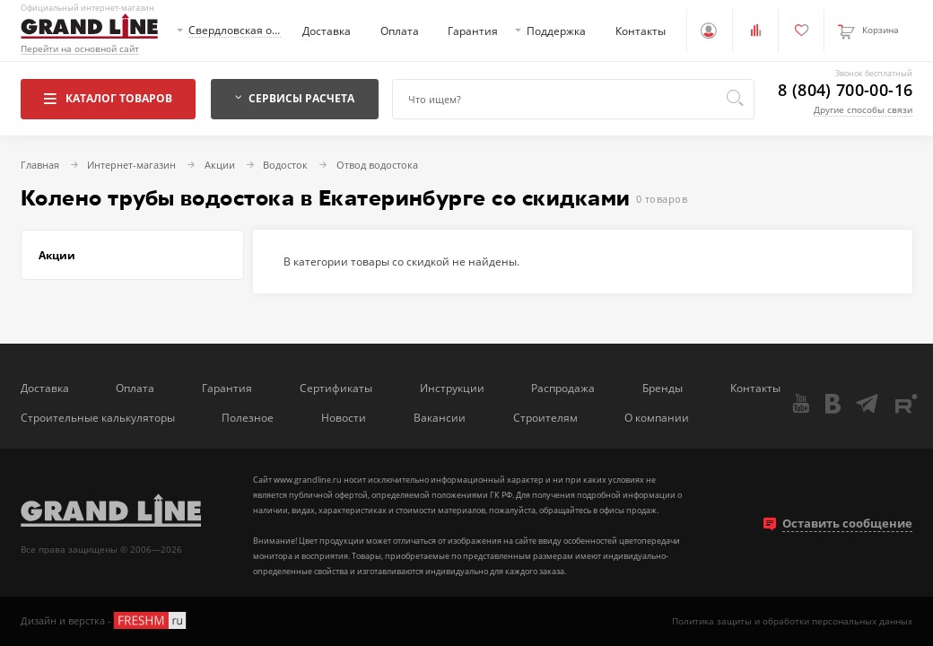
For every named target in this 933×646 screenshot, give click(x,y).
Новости (343, 417)
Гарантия (473, 30)
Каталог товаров (108, 98)
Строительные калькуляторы (98, 417)
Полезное (248, 417)
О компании (656, 417)
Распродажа (563, 387)
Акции (57, 255)
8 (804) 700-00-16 (845, 91)
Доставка (326, 30)
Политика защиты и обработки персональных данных (792, 620)
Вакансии (440, 417)
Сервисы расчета (295, 98)
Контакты (640, 30)
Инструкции (452, 387)
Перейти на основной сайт (80, 49)
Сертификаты (336, 387)
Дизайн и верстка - (104, 620)
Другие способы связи (863, 109)
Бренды (662, 387)
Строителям (545, 417)
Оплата (399, 30)
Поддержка (556, 30)
